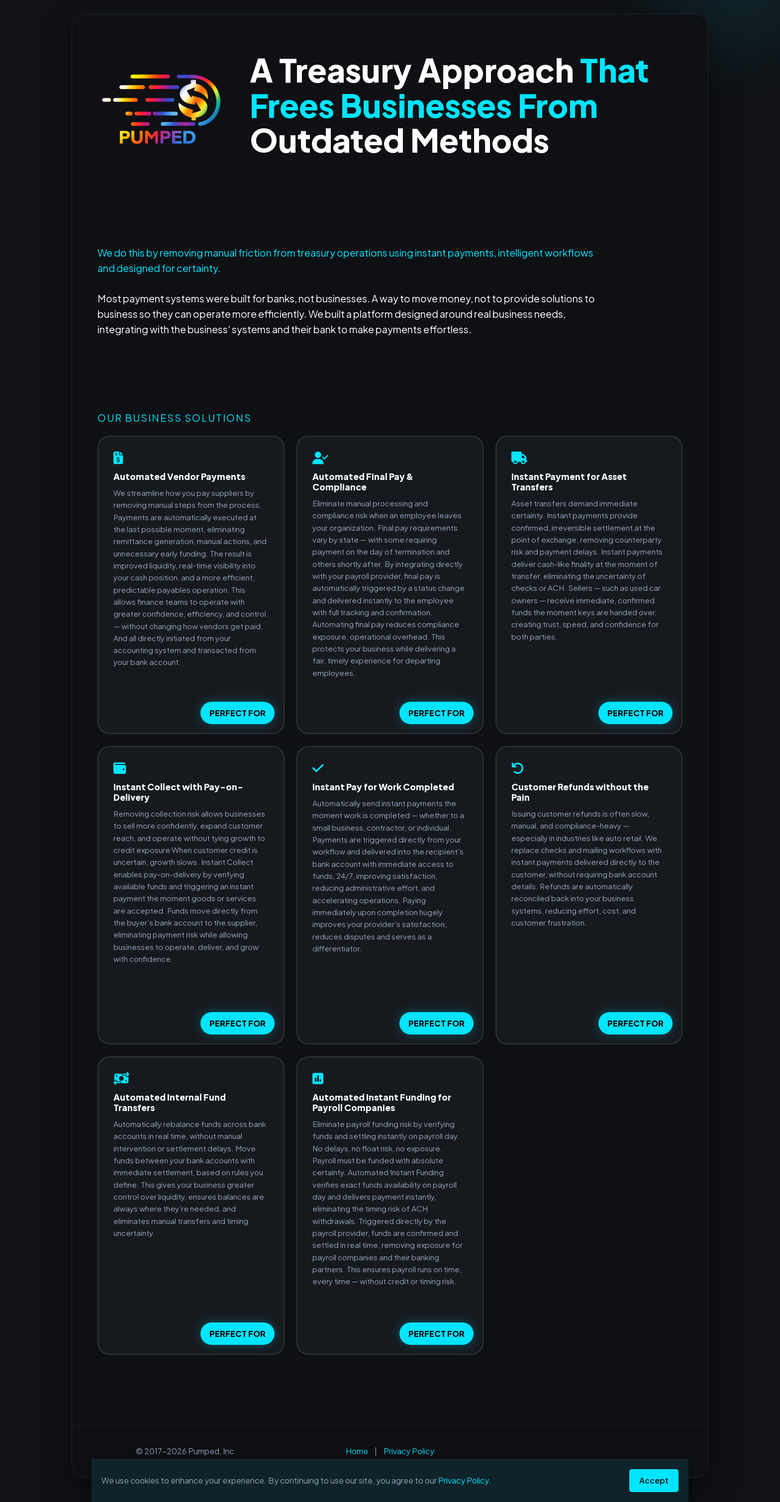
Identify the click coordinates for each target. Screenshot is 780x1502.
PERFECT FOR (237, 713)
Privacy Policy (409, 1451)
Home (357, 1451)
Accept (654, 1480)
